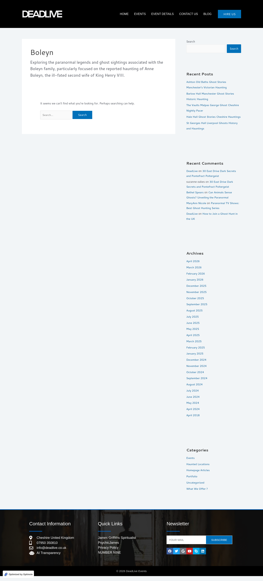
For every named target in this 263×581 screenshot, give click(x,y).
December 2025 (196, 290)
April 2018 (193, 420)
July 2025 (192, 321)
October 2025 (195, 303)
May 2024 (192, 407)
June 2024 (193, 401)
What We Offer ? (197, 493)
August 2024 (194, 389)
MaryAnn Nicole (196, 208)
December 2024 (196, 364)
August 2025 (194, 315)
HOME (132, 14)
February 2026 (195, 278)
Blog (208, 14)
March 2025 (194, 346)
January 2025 (195, 358)
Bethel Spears (195, 197)
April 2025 (193, 340)
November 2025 (196, 297)
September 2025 (197, 309)
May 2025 (192, 333)
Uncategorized (195, 487)
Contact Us (191, 14)
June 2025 (193, 327)
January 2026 (195, 284)
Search (190, 41)
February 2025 (195, 352)
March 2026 (194, 272)
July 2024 (192, 395)
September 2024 (197, 383)
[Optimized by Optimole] (18, 574)
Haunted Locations (198, 469)
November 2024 (196, 371)
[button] (229, 14)
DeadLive (192, 176)
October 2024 (195, 377)
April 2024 (193, 414)
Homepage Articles (198, 475)
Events (146, 14)
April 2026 (193, 266)
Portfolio (192, 481)
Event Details (167, 14)
